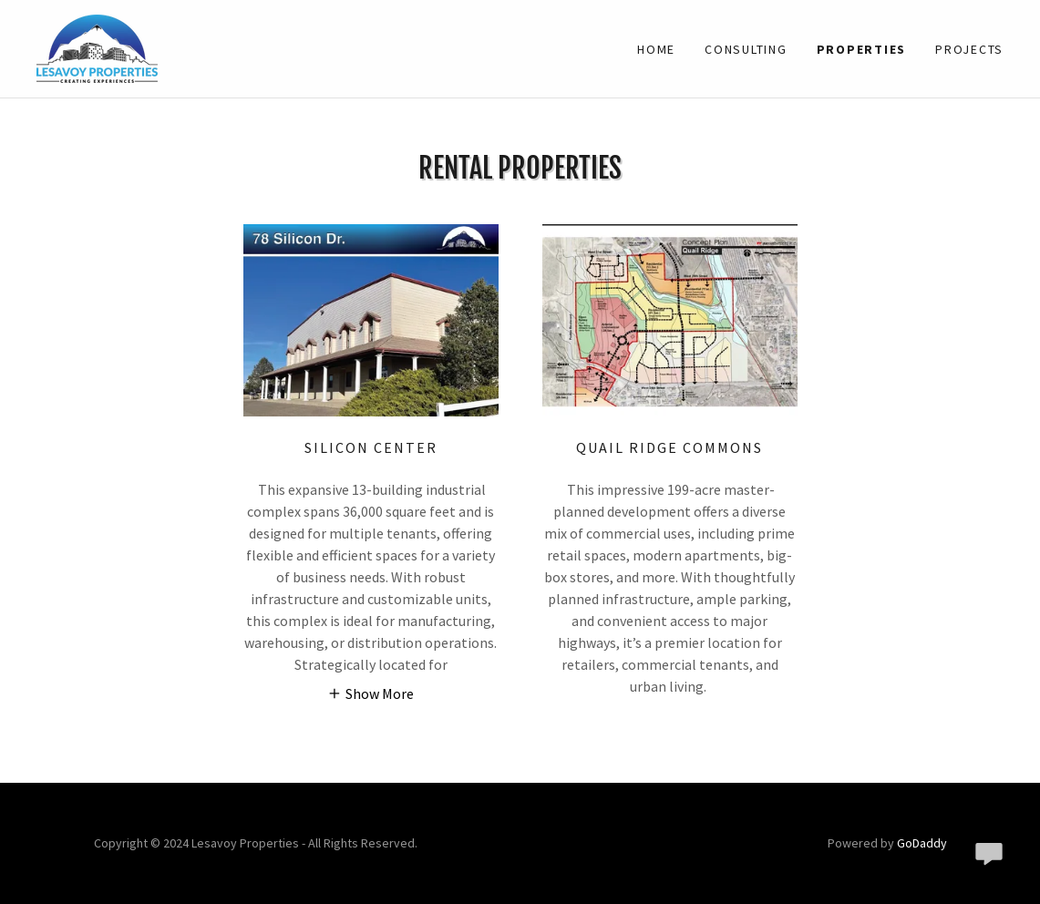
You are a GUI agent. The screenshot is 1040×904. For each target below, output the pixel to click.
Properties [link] (862, 49)
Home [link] (656, 49)
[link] (97, 46)
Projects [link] (969, 49)
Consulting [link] (746, 49)
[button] (370, 693)
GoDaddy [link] (922, 843)
